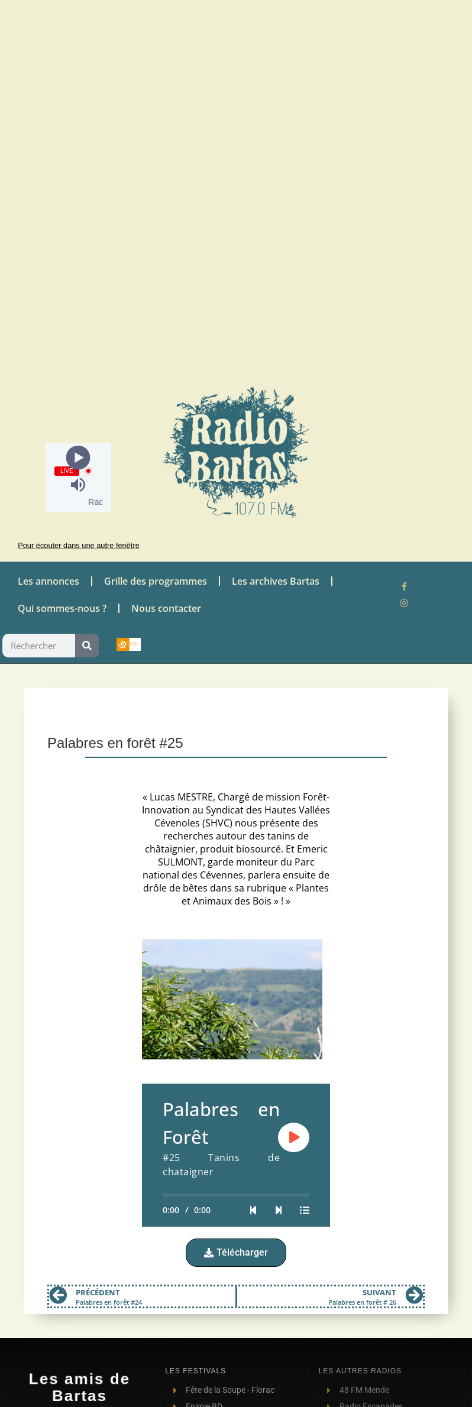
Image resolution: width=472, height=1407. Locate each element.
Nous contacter (166, 608)
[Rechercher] (87, 645)
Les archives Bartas (275, 581)
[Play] (78, 457)
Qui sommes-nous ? (62, 608)
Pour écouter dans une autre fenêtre (79, 545)
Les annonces (48, 581)
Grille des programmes (155, 581)
